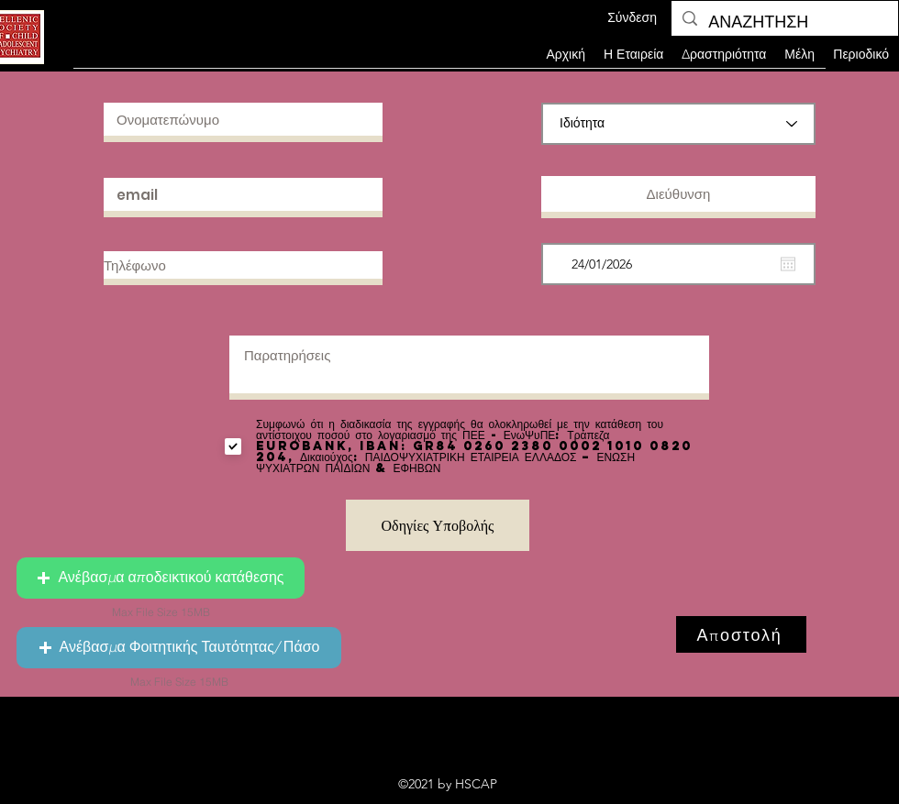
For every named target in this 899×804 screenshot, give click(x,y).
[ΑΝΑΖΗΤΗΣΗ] (784, 23)
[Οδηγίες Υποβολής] (437, 525)
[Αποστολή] (741, 634)
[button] (799, 54)
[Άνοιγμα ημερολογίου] (788, 264)
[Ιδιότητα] (678, 124)
